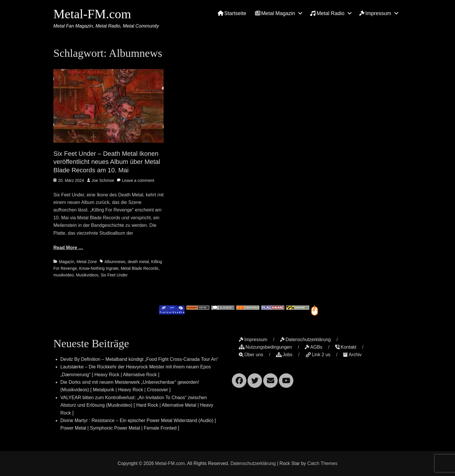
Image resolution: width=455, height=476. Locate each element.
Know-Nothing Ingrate (98, 268)
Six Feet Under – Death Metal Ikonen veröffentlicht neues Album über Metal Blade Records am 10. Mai (106, 162)
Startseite (232, 13)
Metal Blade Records (139, 268)
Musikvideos (87, 275)
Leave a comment (138, 180)
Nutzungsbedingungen (265, 347)
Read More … (68, 247)
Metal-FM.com (92, 14)
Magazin (66, 261)
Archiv (352, 354)
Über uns (251, 354)
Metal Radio (327, 13)
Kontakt (345, 347)
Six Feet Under (114, 275)
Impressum (375, 13)
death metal (138, 261)
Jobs (284, 354)
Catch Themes (322, 463)
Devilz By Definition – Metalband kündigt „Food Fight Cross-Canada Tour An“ (139, 359)
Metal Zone (87, 261)
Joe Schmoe (103, 180)
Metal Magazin (275, 13)
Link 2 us (318, 354)
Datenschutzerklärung (305, 339)
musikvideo (63, 275)
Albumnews (114, 261)
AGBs (313, 347)
